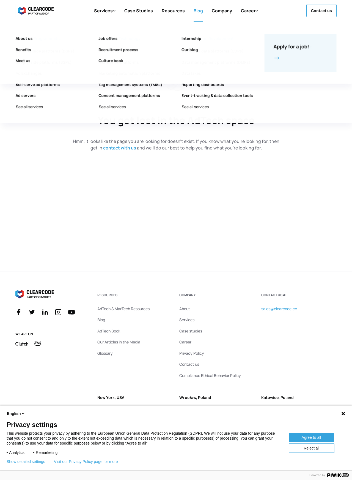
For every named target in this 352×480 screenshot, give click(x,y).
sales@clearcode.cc (279, 308)
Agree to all (311, 437)
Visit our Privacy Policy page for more (86, 461)
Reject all (312, 448)
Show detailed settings (26, 461)
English (16, 413)
